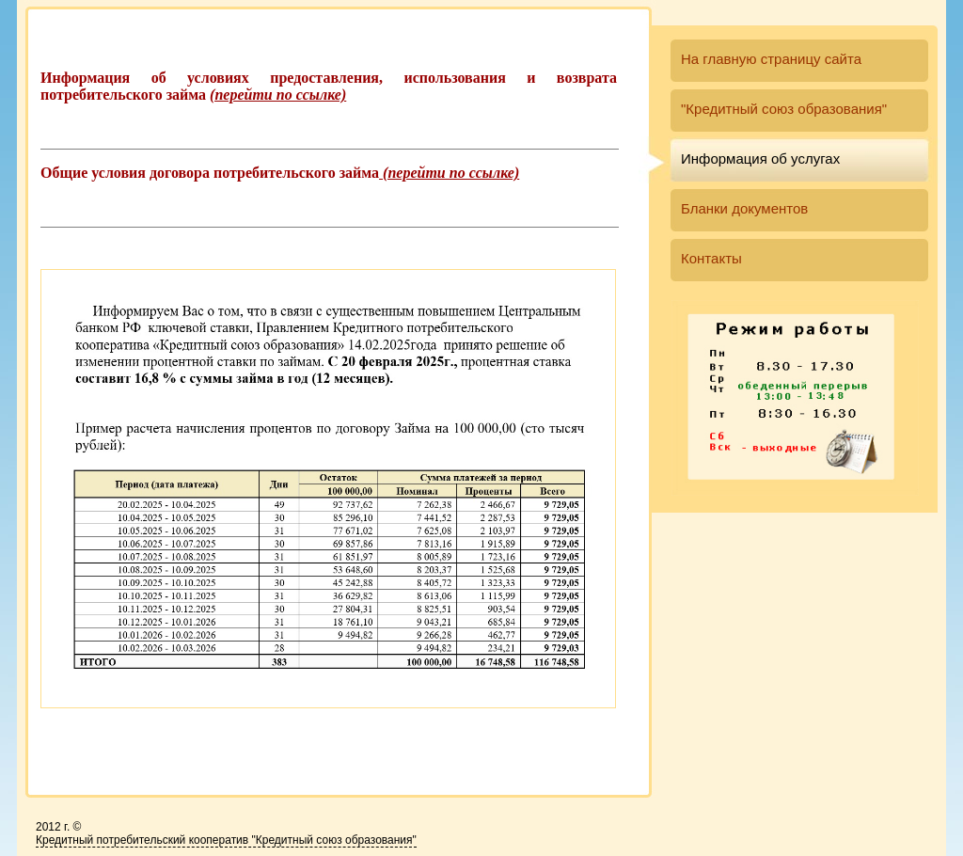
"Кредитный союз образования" (784, 109)
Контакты (711, 258)
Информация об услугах (760, 158)
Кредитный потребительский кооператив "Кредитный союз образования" (226, 840)
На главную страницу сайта (771, 59)
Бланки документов (744, 208)
